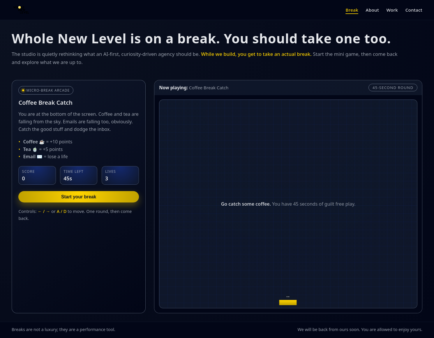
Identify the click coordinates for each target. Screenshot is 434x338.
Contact (413, 10)
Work (392, 10)
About (372, 10)
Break (351, 10)
